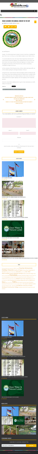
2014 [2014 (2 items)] (13, 268)
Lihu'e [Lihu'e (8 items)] (30, 280)
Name (10, 130)
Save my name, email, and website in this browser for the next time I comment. (19, 146)
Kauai (17, 23)
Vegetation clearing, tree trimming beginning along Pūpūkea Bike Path (14, 197)
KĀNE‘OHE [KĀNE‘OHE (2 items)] (27, 280)
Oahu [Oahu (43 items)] (14, 282)
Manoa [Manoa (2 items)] (34, 280)
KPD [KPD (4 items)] (24, 280)
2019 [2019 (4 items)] (15, 268)
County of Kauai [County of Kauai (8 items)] (18, 270)
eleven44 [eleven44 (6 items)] (18, 271)
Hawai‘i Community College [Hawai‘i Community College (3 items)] (28, 273)
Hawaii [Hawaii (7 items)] (11, 273)
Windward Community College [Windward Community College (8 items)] (10, 287)
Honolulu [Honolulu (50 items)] (13, 275)
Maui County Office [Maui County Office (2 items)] (9, 282)
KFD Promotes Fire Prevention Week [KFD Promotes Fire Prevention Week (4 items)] (15, 280)
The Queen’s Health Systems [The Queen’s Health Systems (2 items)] (17, 283)
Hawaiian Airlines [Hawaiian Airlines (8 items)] (18, 273)
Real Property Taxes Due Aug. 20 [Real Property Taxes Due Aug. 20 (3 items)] (23, 282)
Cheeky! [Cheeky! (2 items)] (17, 268)
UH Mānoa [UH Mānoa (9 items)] (19, 285)
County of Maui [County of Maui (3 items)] (25, 270)
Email (27, 130)
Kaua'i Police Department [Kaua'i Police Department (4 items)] (25, 278)
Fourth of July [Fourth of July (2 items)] (23, 271)
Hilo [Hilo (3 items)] (8, 275)
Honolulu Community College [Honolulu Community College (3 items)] (23, 275)
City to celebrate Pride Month (7, 177)
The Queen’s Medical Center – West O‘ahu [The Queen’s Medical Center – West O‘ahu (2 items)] (9, 285)
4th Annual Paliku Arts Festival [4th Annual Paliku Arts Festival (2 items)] (7, 268)
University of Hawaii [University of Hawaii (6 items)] (27, 285)
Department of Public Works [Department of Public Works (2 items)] (11, 271)
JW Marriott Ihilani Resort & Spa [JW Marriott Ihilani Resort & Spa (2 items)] (10, 278)
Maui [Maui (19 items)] (3, 282)
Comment (19, 116)
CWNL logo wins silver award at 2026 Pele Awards (10, 237)
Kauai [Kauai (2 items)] (32, 278)
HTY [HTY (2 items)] (31, 277)
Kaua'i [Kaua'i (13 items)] (18, 278)
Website (19, 137)
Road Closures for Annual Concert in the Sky (16, 21)
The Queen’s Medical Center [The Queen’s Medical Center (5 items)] (29, 283)
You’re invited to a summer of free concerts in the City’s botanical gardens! (15, 217)
